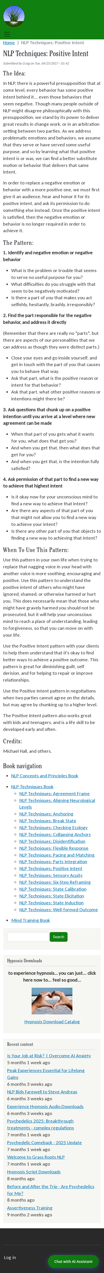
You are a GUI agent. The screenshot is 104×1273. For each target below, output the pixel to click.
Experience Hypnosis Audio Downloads (45, 1106)
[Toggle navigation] (7, 34)
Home (9, 42)
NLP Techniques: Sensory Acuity (51, 875)
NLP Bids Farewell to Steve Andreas (42, 1092)
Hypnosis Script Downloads (34, 1172)
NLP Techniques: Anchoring (46, 814)
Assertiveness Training (30, 1208)
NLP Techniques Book (32, 787)
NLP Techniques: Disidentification (52, 841)
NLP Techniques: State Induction (51, 903)
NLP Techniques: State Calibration (52, 889)
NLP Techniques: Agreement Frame (54, 793)
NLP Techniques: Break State (47, 821)
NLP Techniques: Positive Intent (50, 868)
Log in (10, 1257)
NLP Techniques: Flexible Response (53, 848)
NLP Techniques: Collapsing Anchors (55, 834)
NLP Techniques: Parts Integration (53, 862)
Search (58, 936)
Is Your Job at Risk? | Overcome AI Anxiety (49, 1056)
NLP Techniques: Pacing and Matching (57, 855)
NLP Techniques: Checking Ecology (53, 827)
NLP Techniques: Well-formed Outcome (58, 910)
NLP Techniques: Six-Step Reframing (55, 882)
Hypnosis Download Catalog (52, 1022)
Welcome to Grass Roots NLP (36, 1157)
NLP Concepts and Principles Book (44, 776)
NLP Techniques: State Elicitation (51, 896)
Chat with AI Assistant (73, 1261)
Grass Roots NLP (31, 6)
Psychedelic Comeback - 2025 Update (44, 1142)
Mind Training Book (30, 920)
